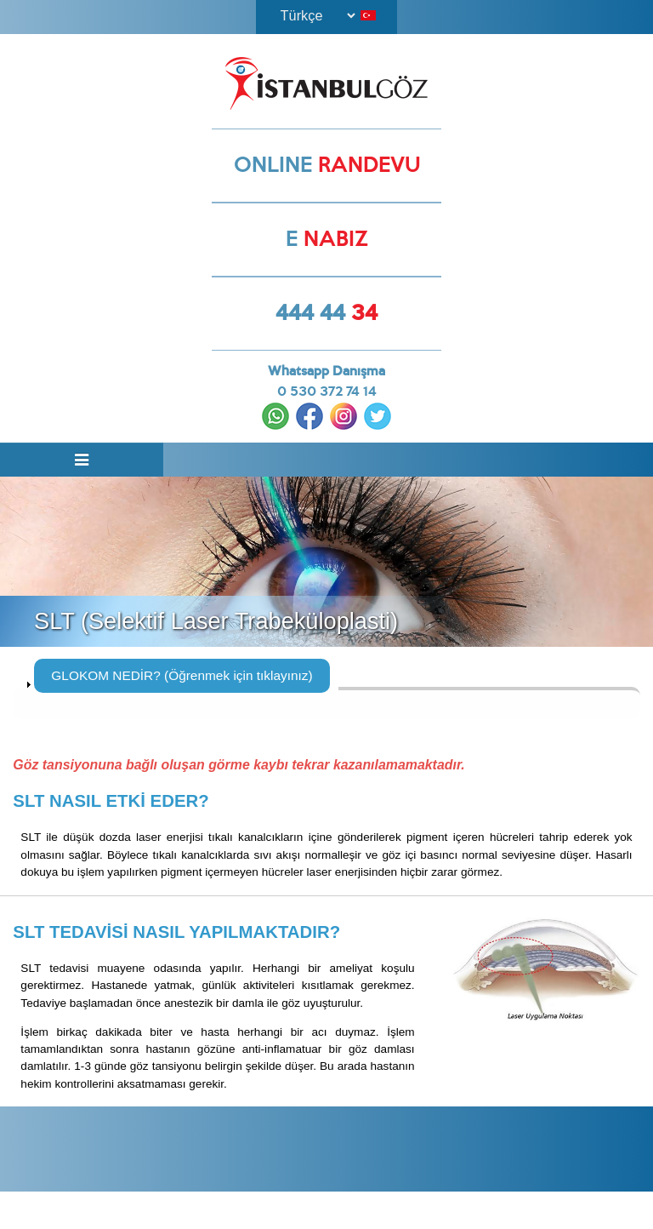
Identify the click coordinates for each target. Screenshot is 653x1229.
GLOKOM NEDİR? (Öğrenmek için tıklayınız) (181, 678)
